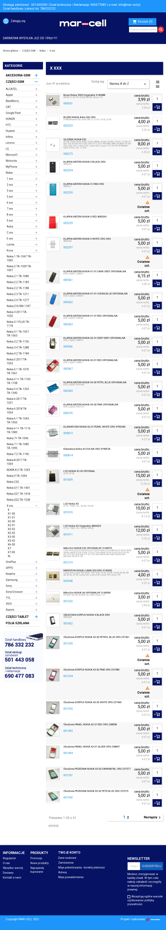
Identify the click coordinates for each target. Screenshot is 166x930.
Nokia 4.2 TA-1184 (18, 353)
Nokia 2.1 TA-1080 (18, 276)
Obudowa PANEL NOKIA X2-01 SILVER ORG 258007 (91, 746)
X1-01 (11, 517)
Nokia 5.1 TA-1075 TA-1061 (18, 371)
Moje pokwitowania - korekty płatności (81, 867)
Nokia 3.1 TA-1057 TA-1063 (18, 333)
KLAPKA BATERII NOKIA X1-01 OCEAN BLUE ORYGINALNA (95, 293)
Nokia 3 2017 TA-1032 (17, 313)
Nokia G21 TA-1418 (18, 493)
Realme (10, 573)
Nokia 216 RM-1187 (18, 306)
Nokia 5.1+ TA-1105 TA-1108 (18, 381)
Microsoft (12, 154)
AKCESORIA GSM (18, 75)
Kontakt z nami (12, 877)
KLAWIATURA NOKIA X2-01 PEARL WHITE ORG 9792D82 (94, 426)
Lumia (10, 244)
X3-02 (11, 540)
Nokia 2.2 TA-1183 (18, 282)
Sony (9, 585)
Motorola (11, 160)
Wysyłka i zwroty (13, 867)
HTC (8, 124)
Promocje (36, 858)
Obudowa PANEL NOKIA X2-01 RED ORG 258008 (90, 724)
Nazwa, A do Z (128, 84)
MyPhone (11, 166)
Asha (10, 226)
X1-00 (11, 513)
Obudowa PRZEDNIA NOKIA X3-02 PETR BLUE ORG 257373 (95, 791)
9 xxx (10, 220)
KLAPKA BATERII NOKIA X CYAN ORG (83, 184)
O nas (6, 863)
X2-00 (11, 521)
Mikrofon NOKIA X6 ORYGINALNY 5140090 (86, 592)
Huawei (10, 130)
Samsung (12, 579)
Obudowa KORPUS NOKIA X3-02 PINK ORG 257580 (91, 669)
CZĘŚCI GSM (15, 82)
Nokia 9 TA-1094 (17, 475)
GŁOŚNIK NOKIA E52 (74, 139)
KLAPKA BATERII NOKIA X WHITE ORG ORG (87, 239)
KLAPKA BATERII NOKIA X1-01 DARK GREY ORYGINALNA (94, 271)
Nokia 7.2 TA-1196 (18, 454)
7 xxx (10, 208)
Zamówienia (65, 862)
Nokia (9, 172)
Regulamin (9, 858)
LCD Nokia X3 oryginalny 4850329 (82, 526)
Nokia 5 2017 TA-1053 (17, 361)
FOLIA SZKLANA (17, 623)
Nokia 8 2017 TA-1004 (17, 461)
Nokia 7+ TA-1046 (17, 438)
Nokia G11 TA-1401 (18, 487)
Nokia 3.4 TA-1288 (18, 347)
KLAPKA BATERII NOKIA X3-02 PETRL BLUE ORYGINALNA (94, 382)
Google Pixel (13, 112)
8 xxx (10, 214)
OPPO (9, 567)
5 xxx (10, 196)
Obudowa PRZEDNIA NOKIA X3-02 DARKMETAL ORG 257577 (97, 769)
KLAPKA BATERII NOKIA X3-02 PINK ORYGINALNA (90, 404)
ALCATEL (11, 88)
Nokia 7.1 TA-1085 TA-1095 (18, 446)
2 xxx (10, 184)
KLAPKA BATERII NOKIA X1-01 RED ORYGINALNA (90, 316)
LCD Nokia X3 (71, 503)
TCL (8, 597)
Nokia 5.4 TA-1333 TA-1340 (18, 390)
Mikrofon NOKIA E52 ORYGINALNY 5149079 (87, 548)
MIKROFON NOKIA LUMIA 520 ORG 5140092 (87, 570)
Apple (9, 94)
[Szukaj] (143, 29)
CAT (8, 106)
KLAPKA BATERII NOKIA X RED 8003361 (85, 216)
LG (7, 148)
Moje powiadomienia (70, 877)
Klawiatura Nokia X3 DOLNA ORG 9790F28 (86, 449)
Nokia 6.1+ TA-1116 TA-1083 (18, 430)
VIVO (9, 603)
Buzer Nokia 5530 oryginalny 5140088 (84, 95)
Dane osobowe (67, 857)
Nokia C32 (13, 481)
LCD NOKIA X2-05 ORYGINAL (79, 471)
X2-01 (11, 525)
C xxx (10, 232)
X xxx (10, 505)
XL (9, 556)
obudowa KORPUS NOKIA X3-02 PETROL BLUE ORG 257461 (96, 637)
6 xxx (10, 202)
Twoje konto (69, 852)
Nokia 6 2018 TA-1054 (17, 410)
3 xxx (10, 190)
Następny (153, 817)
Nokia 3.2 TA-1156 (18, 341)
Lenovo (10, 142)
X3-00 (11, 536)
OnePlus (11, 561)
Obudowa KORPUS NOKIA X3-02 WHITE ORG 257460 (92, 702)
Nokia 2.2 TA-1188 (18, 288)
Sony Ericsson (14, 591)
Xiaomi (10, 609)
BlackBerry (12, 100)
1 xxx (10, 178)
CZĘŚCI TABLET (17, 617)
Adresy (62, 872)
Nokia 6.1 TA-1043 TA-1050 (18, 420)
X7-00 (11, 552)
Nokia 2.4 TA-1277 (18, 300)
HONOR (10, 118)
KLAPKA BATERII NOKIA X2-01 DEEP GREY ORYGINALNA (94, 338)
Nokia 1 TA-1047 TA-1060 (19, 258)
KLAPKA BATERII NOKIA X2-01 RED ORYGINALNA (90, 360)
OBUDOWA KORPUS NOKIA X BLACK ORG (86, 615)
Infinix (9, 136)
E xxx (10, 238)
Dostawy (8, 872)
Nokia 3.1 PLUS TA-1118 (18, 323)
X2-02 (11, 529)
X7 (9, 548)
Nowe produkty (39, 863)
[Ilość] (157, 99)
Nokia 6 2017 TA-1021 (17, 400)
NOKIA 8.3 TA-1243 (18, 469)
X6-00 (11, 544)
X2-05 (11, 532)
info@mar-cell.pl (129, 5)
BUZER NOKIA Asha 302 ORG (79, 117)
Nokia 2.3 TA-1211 (18, 294)
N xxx (10, 250)
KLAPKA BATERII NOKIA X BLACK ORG (84, 162)
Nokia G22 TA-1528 (18, 499)
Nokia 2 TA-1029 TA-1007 (19, 268)
